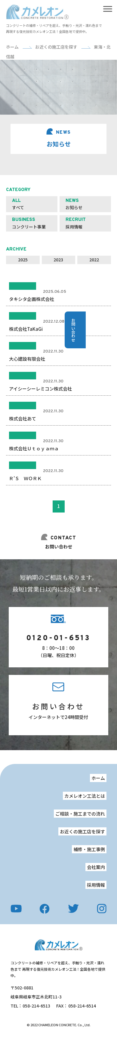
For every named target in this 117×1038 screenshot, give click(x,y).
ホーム (98, 778)
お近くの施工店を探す (82, 831)
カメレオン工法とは (84, 796)
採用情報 (96, 885)
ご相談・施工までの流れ (80, 813)
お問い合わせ (58, 706)
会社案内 (96, 867)
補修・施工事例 (89, 849)
